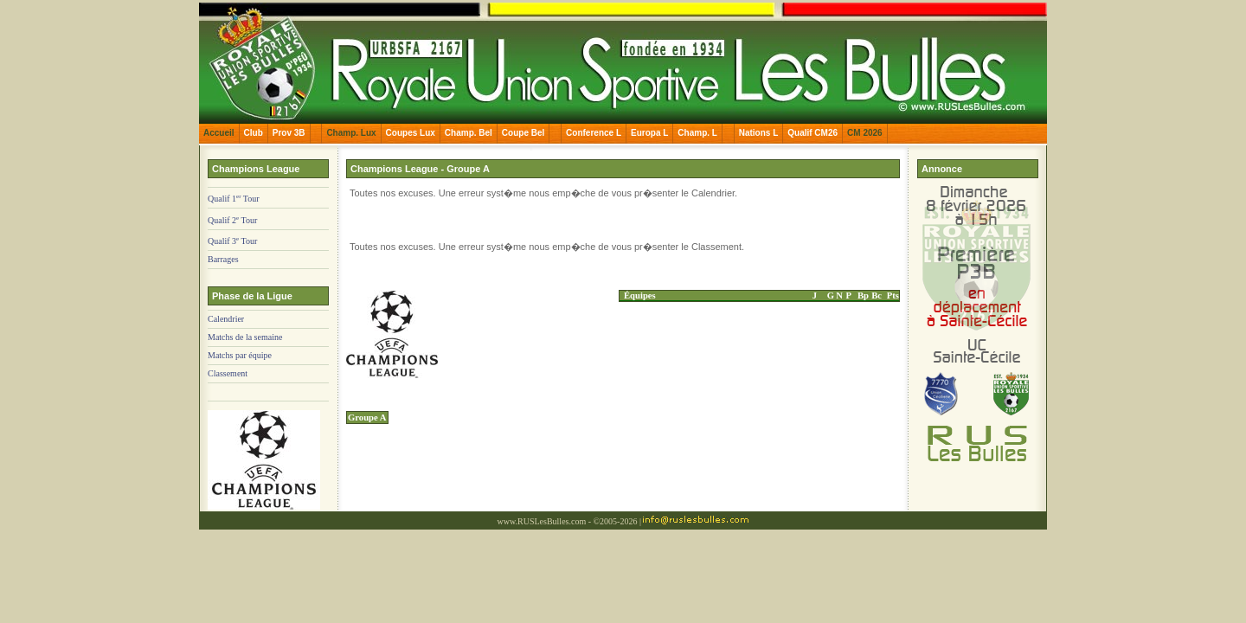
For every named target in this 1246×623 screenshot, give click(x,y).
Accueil (218, 133)
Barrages (223, 259)
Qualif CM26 (812, 133)
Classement (227, 373)
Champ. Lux (351, 133)
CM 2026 (865, 133)
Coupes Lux (410, 133)
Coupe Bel (523, 133)
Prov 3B (289, 133)
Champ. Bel (468, 133)
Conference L (593, 133)
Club (253, 133)
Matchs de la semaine (245, 337)
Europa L (649, 133)
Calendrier (226, 319)
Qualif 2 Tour (232, 220)
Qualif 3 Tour (232, 241)
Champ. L (697, 133)
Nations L (759, 133)
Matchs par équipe (240, 355)
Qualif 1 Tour (234, 198)
